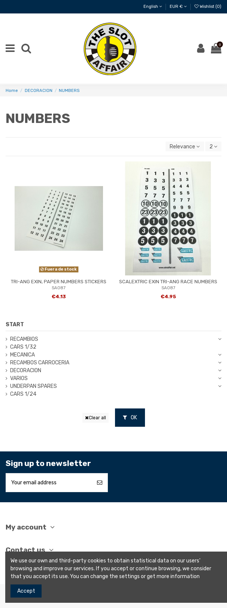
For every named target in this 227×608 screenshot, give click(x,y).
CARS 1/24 (23, 394)
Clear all (95, 417)
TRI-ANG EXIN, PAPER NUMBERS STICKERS (58, 281)
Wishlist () (207, 6)
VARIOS (19, 378)
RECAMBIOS (24, 339)
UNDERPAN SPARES (33, 386)
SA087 (59, 288)
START (15, 324)
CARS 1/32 (23, 347)
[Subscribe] (100, 482)
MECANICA (22, 355)
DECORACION (25, 370)
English (152, 6)
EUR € (178, 6)
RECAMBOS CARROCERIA (39, 362)
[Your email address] (49, 482)
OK (130, 417)
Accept (26, 591)
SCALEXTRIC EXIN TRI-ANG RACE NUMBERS (168, 281)
